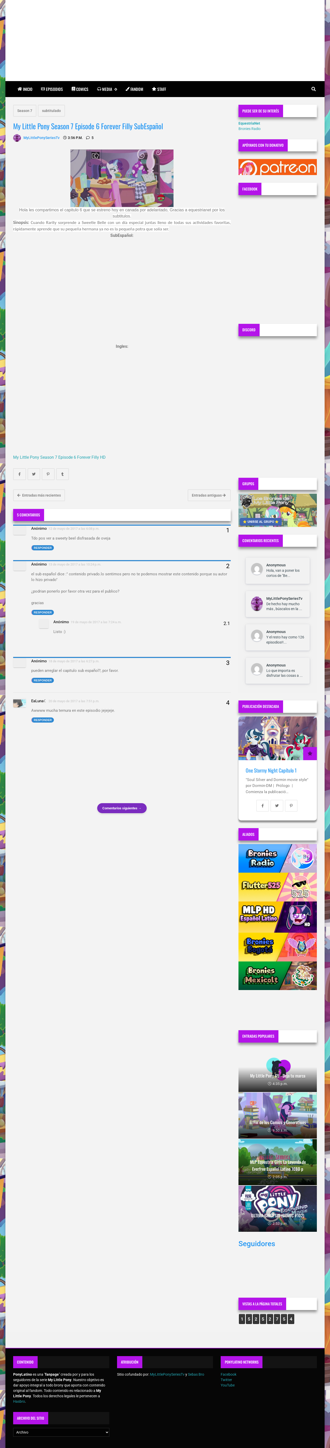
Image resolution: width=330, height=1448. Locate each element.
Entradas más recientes (39, 495)
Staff (159, 89)
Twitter (226, 1380)
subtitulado (51, 111)
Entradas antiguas (209, 495)
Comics (80, 89)
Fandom (134, 89)
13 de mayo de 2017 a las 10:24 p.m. (74, 564)
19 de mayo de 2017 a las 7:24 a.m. (96, 622)
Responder (43, 547)
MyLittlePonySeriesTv (284, 598)
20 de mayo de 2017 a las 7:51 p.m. (74, 701)
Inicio (25, 89)
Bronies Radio (249, 129)
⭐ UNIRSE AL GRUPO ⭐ (261, 522)
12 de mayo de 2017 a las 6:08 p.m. (74, 529)
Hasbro (19, 1401)
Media (107, 89)
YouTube (228, 1385)
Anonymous (276, 565)
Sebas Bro (196, 1374)
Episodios (52, 89)
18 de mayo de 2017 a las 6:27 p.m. (74, 661)
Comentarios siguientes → (122, 808)
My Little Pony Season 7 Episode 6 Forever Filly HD (59, 457)
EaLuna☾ (39, 701)
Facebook (228, 1374)
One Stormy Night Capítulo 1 (271, 770)
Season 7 (24, 111)
